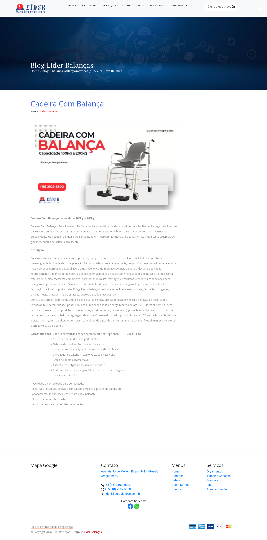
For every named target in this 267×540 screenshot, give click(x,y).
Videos (127, 5)
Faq (209, 485)
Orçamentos (215, 471)
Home (72, 5)
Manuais (156, 5)
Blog (141, 5)
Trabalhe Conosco (219, 476)
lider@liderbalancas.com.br (123, 493)
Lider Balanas (49, 111)
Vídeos (176, 480)
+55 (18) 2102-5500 (117, 485)
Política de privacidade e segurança (52, 526)
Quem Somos (178, 5)
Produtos (89, 5)
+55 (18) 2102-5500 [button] (118, 489)
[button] (252, 525)
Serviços (109, 5)
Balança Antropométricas (70, 71)
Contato (177, 489)
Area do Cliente (217, 489)
